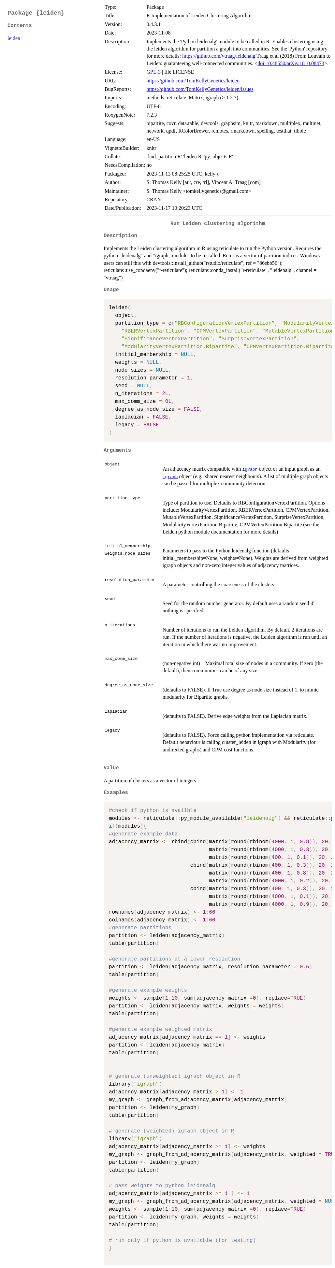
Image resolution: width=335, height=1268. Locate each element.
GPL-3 (153, 72)
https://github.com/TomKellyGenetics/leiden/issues (199, 89)
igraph (250, 469)
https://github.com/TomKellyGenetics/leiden (193, 80)
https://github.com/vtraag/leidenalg (218, 56)
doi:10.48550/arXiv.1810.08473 (290, 63)
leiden (13, 38)
